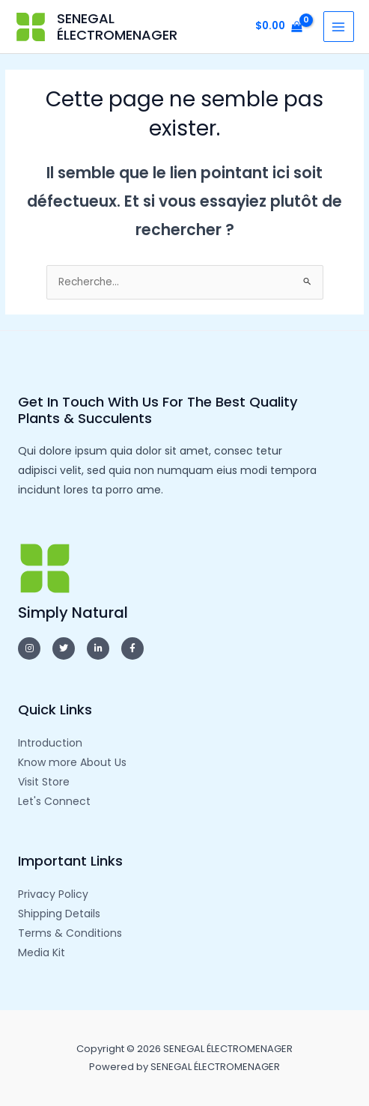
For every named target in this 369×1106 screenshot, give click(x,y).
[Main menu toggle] (338, 26)
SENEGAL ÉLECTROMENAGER (117, 26)
